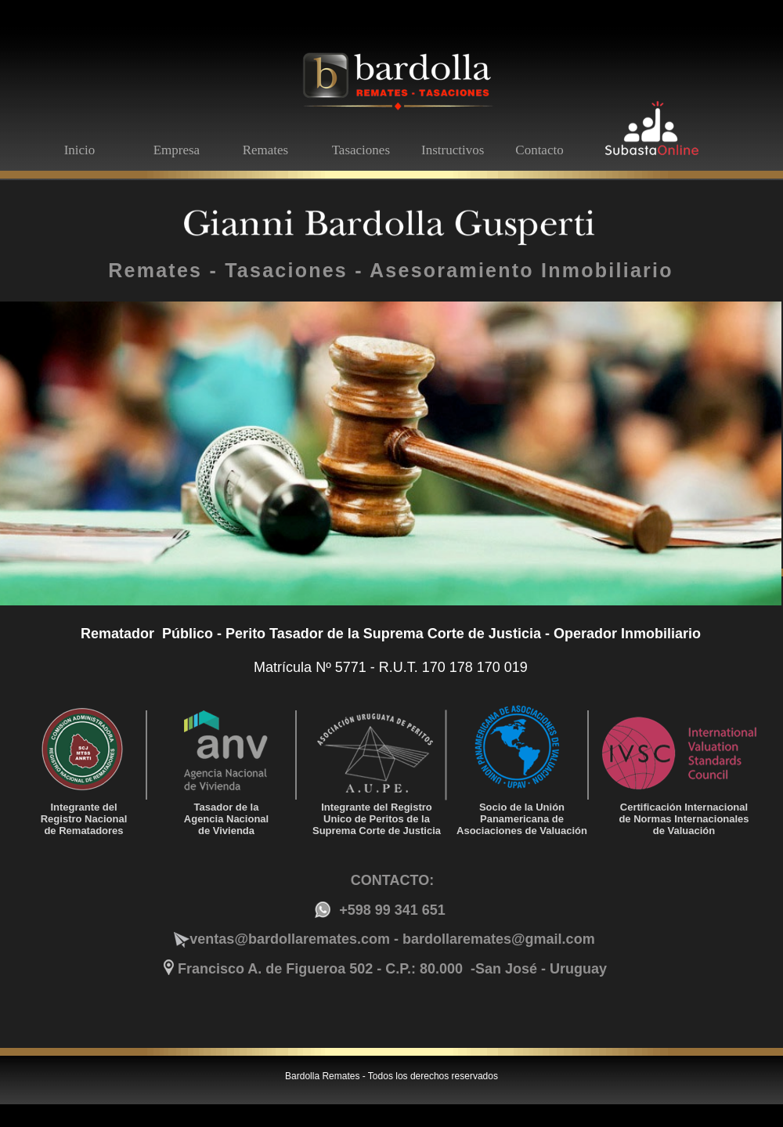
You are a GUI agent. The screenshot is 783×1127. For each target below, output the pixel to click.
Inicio (80, 150)
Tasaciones (361, 150)
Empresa (176, 150)
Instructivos (452, 150)
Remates (266, 150)
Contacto (539, 150)
